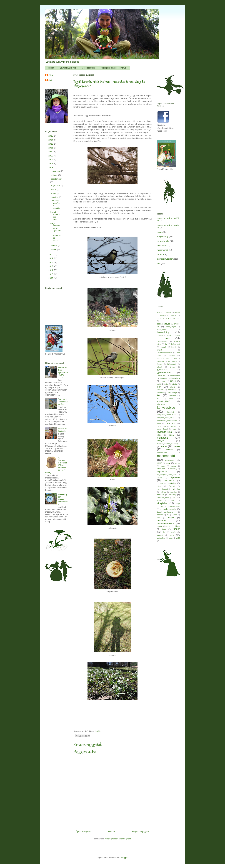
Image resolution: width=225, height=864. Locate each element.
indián (166, 384)
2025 (51, 136)
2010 (51, 274)
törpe (177, 526)
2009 (51, 278)
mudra (163, 466)
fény (175, 358)
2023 (51, 144)
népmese (175, 477)
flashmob (160, 361)
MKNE (159, 463)
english (159, 350)
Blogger (124, 857)
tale (168, 515)
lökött (159, 435)
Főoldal (51, 68)
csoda (167, 338)
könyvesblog (162, 236)
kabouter (160, 390)
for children (172, 361)
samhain (160, 495)
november (55, 171)
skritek (159, 500)
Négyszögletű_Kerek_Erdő (166, 474)
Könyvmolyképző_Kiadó (165, 418)
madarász (161, 245)
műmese (161, 469)
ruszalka (173, 492)
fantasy (172, 355)
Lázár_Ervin (161, 426)
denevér (163, 347)
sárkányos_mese (163, 497)
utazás (173, 532)
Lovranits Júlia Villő (68, 68)
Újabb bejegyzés (83, 831)
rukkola (163, 492)
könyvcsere (161, 404)
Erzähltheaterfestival (164, 353)
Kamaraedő (172, 390)
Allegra (168, 312)
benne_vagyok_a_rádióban (168, 318)
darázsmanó (175, 344)
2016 (51, 167)
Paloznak (172, 486)
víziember (161, 538)
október (54, 175)
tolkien (159, 526)
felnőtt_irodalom (163, 358)
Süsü (162, 506)
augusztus (56, 185)
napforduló (162, 471)
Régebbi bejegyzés (140, 831)
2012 (51, 266)
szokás (160, 515)
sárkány (172, 494)
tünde (164, 529)
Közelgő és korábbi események (114, 68)
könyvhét (170, 412)
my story (173, 469)
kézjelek (172, 396)
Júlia (50, 75)
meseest (169, 449)
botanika (160, 335)
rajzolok (160, 254)
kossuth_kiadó (163, 401)
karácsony (160, 393)
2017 (51, 163)
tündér (176, 529)
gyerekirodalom (164, 372)
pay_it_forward (162, 489)
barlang (163, 315)
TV (164, 532)
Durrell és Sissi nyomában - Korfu (63, 371)
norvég (160, 483)
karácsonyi (172, 393)
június (54, 189)
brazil (169, 335)
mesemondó (162, 250)
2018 (51, 159)
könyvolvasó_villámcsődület (167, 421)
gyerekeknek (162, 370)
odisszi (159, 486)
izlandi (172, 387)
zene (171, 538)
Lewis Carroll (162, 429)
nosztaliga (171, 483)
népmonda (169, 480)
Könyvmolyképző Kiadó (166, 415)
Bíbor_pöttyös (171, 327)
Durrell (173, 347)
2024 (51, 140)
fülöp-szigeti (171, 364)
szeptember (56, 179)
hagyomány (175, 375)
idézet (173, 381)
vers (172, 535)
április (54, 193)
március (55, 197)
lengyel (173, 426)
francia (159, 364)
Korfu (159, 398)
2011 (51, 270)
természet (161, 520)
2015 (51, 254)
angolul (177, 312)
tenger (171, 517)
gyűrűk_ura (161, 375)
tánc (158, 518)
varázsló (160, 535)
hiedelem (175, 378)
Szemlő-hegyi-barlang (165, 512)
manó (163, 446)
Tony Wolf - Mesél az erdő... (63, 401)
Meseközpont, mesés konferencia (63, 499)
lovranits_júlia (163, 241)
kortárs (172, 398)
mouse (177, 463)
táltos (175, 515)
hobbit (163, 381)
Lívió (174, 429)
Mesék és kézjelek (62, 429)
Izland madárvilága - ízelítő (55, 216)
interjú (159, 232)
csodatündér (162, 341)
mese (177, 446)
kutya (159, 423)
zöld (178, 538)
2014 (51, 258)
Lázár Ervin (171, 423)
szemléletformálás (168, 509)
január (54, 249)
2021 (51, 148)
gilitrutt (159, 367)
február (54, 245)
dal (166, 344)
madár (171, 435)
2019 (51, 156)
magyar (160, 441)
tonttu (168, 526)
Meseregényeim (88, 68)
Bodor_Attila (161, 329)
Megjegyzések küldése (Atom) (118, 839)
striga (178, 503)
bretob (177, 335)
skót (174, 497)
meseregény (170, 460)
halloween (164, 378)
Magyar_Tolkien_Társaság (167, 443)
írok (158, 263)
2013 (51, 262)
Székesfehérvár (174, 506)
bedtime (173, 315)
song (172, 500)
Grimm (172, 367)
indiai (159, 384)
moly (168, 463)
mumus (173, 466)
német (159, 477)
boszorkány (163, 332)
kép (159, 395)
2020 (51, 152)
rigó (50, 80)
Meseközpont (162, 452)
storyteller (162, 503)
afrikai (159, 312)
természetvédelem (165, 259)
